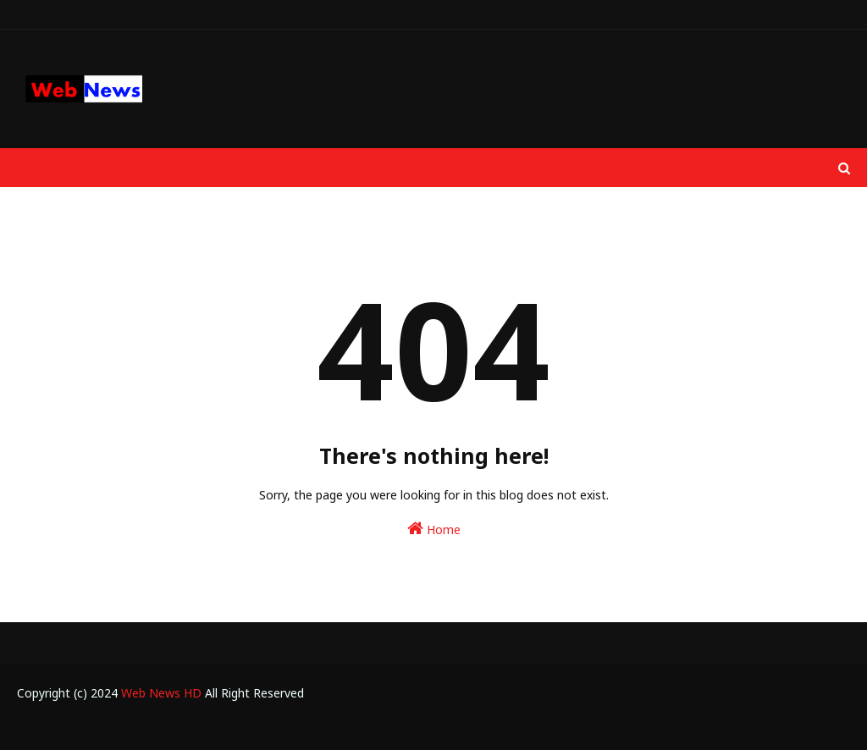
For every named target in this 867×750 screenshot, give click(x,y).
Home (434, 529)
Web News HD (161, 693)
